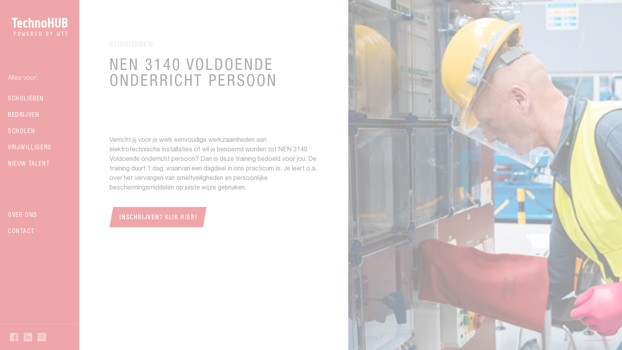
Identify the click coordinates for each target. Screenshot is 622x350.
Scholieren (26, 98)
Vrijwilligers (30, 147)
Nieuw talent (29, 163)
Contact (21, 230)
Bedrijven (23, 114)
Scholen (21, 130)
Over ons (22, 214)
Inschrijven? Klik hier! (158, 217)
